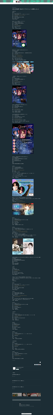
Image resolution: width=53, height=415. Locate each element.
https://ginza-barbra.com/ (17, 270)
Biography (30, 3)
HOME (23, 3)
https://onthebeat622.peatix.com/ (21, 201)
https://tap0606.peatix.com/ (19, 56)
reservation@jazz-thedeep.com (23, 295)
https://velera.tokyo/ (16, 334)
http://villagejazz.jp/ (16, 325)
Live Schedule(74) (13, 360)
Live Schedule (26, 3)
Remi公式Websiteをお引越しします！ (16, 374)
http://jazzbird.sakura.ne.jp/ (17, 355)
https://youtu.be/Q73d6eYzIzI (19, 200)
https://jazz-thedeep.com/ (17, 296)
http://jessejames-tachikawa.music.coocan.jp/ (19, 285)
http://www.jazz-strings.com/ (17, 220)
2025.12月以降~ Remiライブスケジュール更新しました (18, 380)
